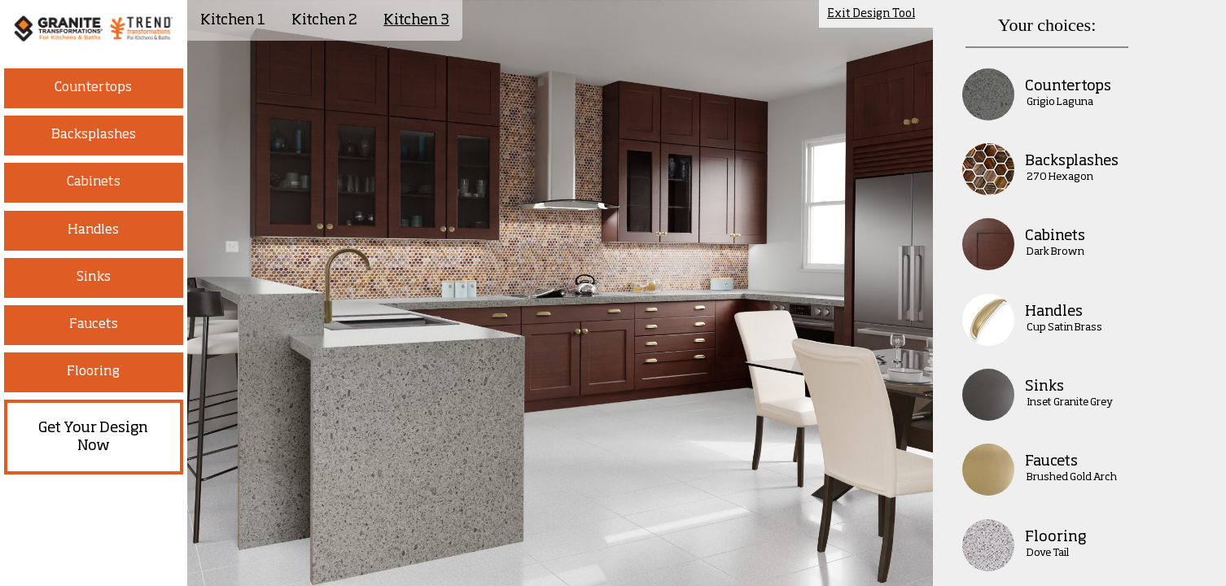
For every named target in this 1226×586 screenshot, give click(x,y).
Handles (93, 230)
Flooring (93, 371)
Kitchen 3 (416, 20)
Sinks (94, 277)
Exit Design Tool (871, 14)
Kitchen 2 (324, 20)
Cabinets (93, 182)
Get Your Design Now (93, 437)
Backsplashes (93, 135)
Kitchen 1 (232, 20)
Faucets (93, 324)
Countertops (93, 87)
